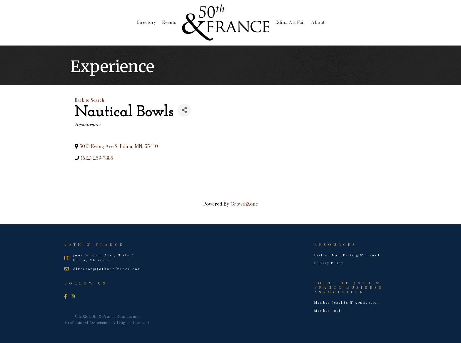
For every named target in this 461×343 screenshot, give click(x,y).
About (318, 22)
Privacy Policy (328, 263)
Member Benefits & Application (346, 302)
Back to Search (89, 100)
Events (169, 22)
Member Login (328, 310)
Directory (146, 22)
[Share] (184, 110)
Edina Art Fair (290, 22)
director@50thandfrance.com (107, 269)
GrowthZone (244, 203)
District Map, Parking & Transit (347, 255)
